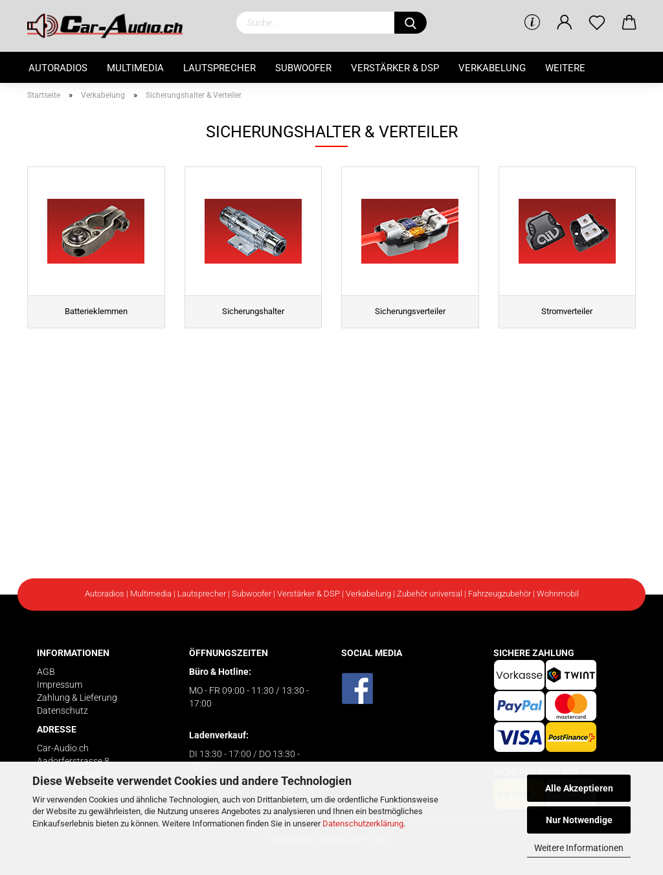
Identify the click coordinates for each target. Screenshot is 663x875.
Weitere (565, 68)
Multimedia (135, 68)
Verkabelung (492, 68)
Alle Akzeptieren (579, 788)
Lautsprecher (219, 68)
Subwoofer (303, 68)
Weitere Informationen (579, 848)
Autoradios (57, 68)
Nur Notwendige (579, 820)
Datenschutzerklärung (362, 823)
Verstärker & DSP (395, 68)
